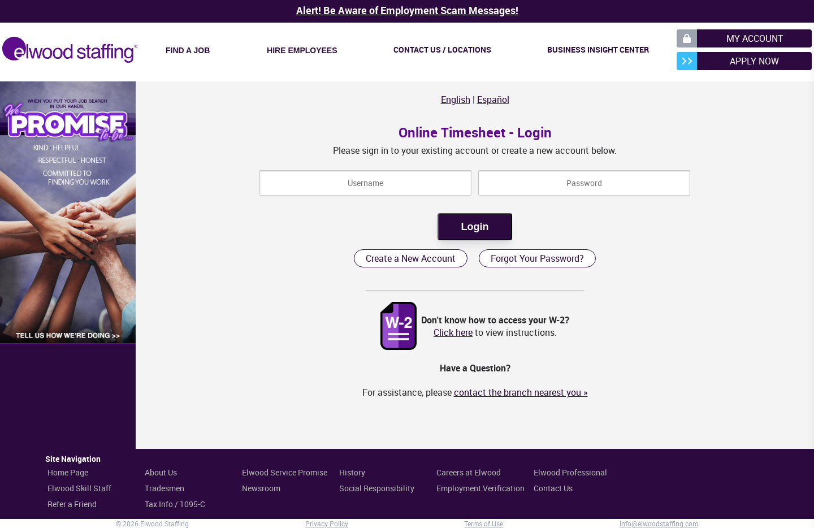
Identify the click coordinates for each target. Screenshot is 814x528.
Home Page (67, 472)
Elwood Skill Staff (79, 488)
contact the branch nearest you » (521, 392)
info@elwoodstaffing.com (659, 523)
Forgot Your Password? (537, 258)
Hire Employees (302, 50)
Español (493, 99)
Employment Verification (480, 488)
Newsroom (261, 488)
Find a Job (188, 50)
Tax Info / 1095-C (175, 504)
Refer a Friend (72, 504)
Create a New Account (411, 258)
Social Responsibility (376, 488)
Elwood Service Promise (284, 472)
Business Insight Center (598, 49)
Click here (453, 332)
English (455, 99)
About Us (161, 472)
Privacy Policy (326, 523)
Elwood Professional (570, 472)
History (352, 472)
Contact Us (553, 488)
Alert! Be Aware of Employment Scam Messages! (407, 10)
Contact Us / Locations (442, 49)
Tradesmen (164, 488)
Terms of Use (483, 523)
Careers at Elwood (468, 472)
